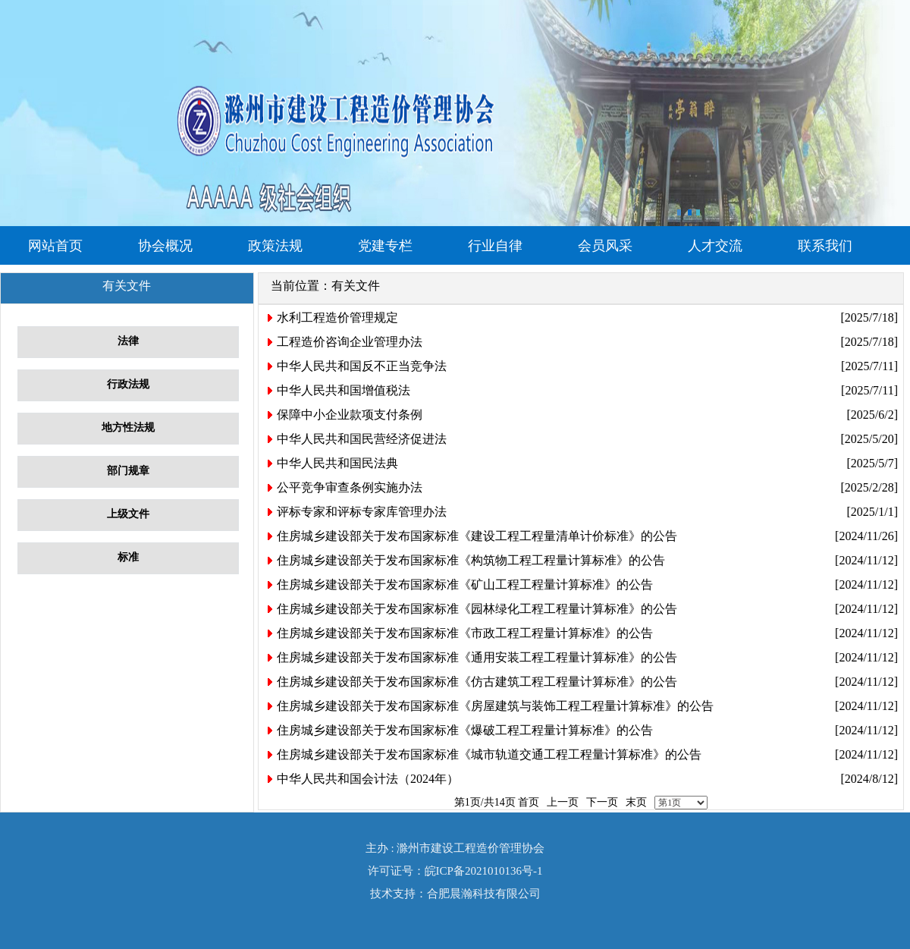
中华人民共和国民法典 (337, 463)
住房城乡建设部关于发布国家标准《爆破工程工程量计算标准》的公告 (465, 730)
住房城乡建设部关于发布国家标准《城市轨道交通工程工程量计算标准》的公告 (489, 754)
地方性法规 (128, 427)
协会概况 (165, 245)
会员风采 (605, 245)
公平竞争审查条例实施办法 (349, 487)
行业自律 (495, 245)
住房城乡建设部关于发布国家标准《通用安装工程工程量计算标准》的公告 (477, 657)
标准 (128, 557)
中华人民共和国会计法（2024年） (368, 778)
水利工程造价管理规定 (337, 317)
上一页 (563, 802)
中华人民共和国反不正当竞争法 (362, 366)
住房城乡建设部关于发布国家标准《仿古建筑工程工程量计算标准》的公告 (477, 681)
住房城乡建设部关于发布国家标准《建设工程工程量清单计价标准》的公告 (477, 535)
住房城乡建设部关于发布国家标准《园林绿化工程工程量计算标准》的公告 (477, 608)
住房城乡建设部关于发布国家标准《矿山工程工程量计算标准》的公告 (465, 584)
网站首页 (55, 245)
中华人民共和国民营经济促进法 (362, 438)
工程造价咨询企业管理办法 (349, 341)
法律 (128, 341)
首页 (528, 802)
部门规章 (128, 470)
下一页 (602, 802)
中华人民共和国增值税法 (343, 390)
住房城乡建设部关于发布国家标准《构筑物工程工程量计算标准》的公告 (471, 560)
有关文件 (355, 285)
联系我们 (825, 245)
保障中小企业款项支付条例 (349, 414)
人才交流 (715, 245)
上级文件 (128, 514)
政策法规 (275, 245)
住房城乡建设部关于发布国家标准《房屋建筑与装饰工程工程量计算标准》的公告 (495, 705)
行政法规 (128, 384)
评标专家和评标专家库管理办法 (362, 511)
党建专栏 (385, 245)
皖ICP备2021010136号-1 (484, 871)
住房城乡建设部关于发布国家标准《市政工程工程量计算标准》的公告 (465, 633)
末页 (636, 802)
